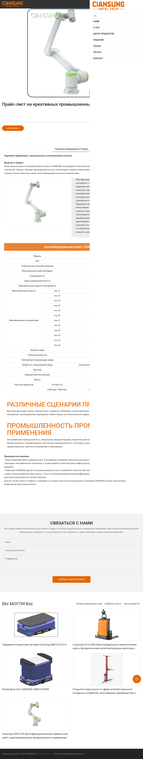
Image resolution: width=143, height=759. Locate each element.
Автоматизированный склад (89, 604)
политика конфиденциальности (68, 754)
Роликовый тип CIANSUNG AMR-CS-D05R (25, 689)
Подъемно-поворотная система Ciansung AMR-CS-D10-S (34, 644)
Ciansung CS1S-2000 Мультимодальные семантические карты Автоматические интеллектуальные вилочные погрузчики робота (105, 646)
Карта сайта (44, 754)
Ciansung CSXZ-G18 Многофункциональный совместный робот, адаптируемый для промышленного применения (34, 735)
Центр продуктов (132, 604)
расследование (13, 128)
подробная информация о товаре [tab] (71, 149)
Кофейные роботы (113, 604)
